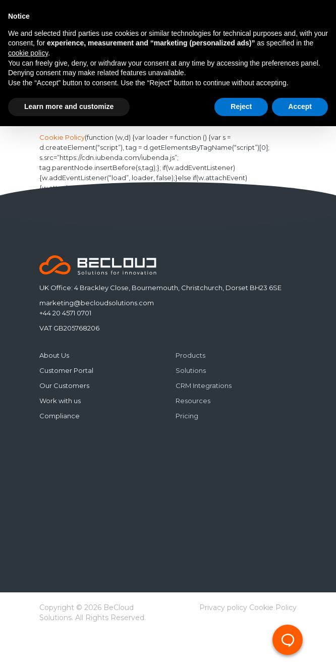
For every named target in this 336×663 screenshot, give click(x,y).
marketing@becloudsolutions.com (96, 303)
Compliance (59, 416)
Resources (193, 401)
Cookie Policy (62, 138)
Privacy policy (223, 607)
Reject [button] (241, 106)
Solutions (191, 370)
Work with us (60, 401)
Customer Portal (66, 370)
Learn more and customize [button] (69, 106)
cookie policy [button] (28, 53)
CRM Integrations (204, 385)
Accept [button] (300, 106)
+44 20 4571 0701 (65, 313)
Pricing (187, 416)
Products (190, 355)
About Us (54, 355)
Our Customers (64, 385)
